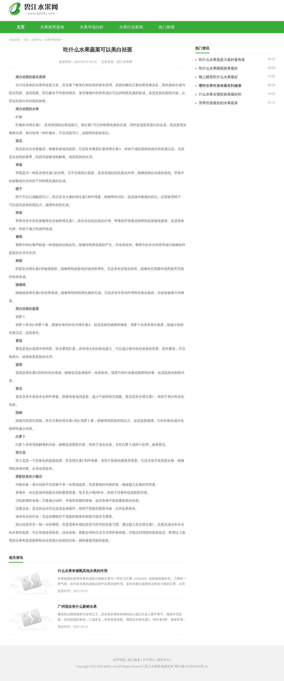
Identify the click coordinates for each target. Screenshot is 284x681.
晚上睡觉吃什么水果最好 (218, 77)
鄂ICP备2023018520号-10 (191, 666)
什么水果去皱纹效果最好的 (220, 94)
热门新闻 (167, 27)
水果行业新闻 (131, 27)
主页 (21, 27)
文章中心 (36, 39)
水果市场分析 (92, 27)
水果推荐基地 (52, 27)
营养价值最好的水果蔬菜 (218, 103)
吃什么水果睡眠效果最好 (218, 68)
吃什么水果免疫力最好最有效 (222, 59)
